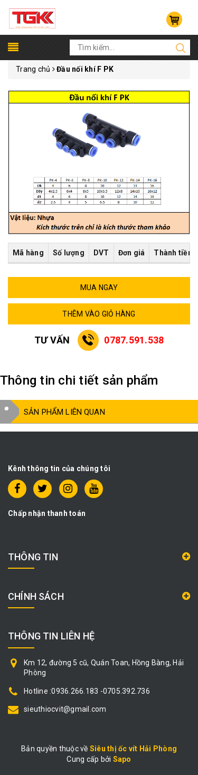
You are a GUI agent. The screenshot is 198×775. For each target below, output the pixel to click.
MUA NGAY (99, 287)
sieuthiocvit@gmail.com (65, 709)
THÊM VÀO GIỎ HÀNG (98, 314)
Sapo (122, 759)
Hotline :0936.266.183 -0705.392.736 (87, 691)
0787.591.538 (134, 340)
